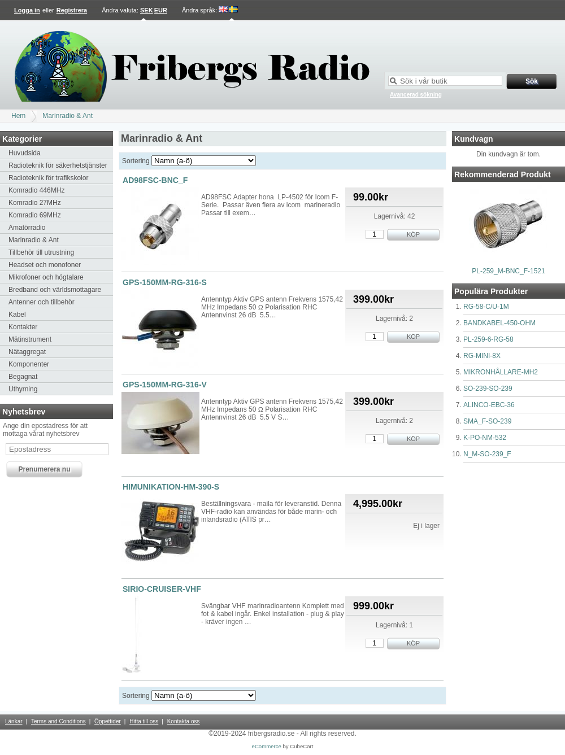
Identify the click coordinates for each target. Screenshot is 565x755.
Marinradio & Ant (67, 116)
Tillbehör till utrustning (41, 252)
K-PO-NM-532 (484, 438)
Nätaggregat (27, 352)
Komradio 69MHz (34, 215)
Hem (18, 116)
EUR (160, 10)
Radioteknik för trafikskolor (48, 178)
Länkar (14, 721)
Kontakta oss (183, 721)
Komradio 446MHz (36, 190)
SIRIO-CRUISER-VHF (162, 588)
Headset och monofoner (44, 265)
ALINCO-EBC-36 (489, 405)
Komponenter (28, 364)
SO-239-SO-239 (487, 388)
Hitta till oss (143, 721)
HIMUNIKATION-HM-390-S (171, 486)
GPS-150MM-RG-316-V (165, 384)
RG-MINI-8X (482, 356)
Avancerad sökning (416, 94)
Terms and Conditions (58, 721)
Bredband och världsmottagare (54, 290)
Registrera (71, 10)
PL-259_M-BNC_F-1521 (508, 271)
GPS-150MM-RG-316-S (165, 282)
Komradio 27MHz (34, 203)
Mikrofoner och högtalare (46, 277)
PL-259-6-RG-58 (488, 339)
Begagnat (22, 377)
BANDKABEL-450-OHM (499, 323)
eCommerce (266, 746)
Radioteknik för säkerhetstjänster (57, 165)
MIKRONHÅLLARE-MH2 (500, 372)
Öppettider (107, 721)
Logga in (27, 10)
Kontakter (22, 327)
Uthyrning (22, 389)
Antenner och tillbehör (41, 302)
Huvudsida (24, 153)
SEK (146, 10)
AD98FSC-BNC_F (155, 180)
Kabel (17, 314)
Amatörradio (26, 228)
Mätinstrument (29, 339)
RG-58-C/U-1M (486, 307)
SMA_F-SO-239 (487, 421)
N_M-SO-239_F (487, 454)
